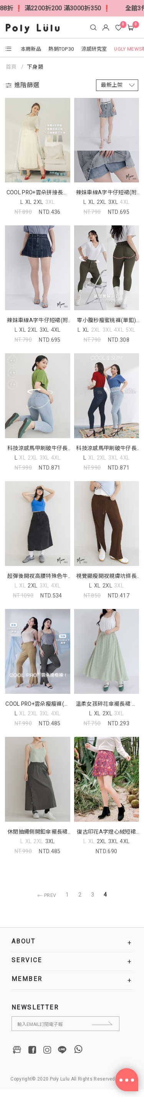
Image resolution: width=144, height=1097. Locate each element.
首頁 (12, 67)
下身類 (35, 67)
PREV (45, 895)
